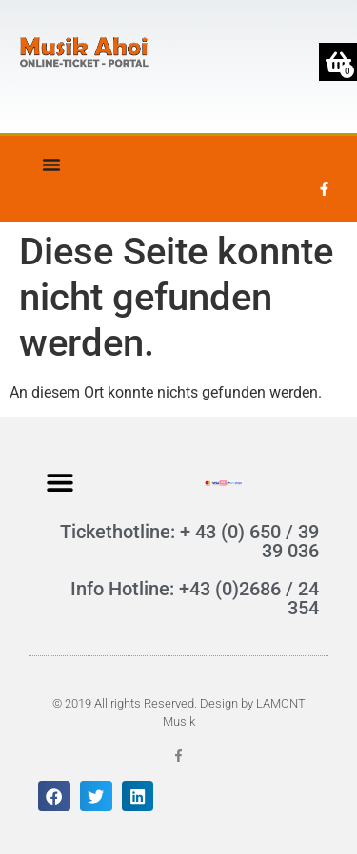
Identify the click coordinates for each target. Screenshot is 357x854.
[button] (59, 481)
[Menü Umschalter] (51, 164)
